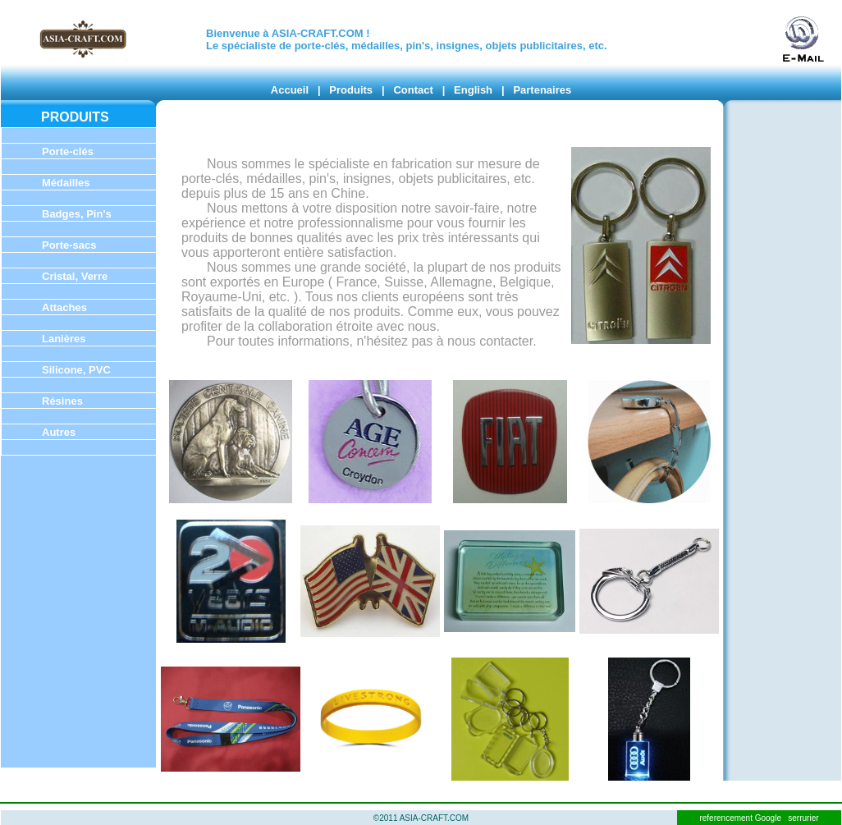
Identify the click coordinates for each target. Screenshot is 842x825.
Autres (59, 432)
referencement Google (741, 818)
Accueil (290, 90)
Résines (62, 401)
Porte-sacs (69, 245)
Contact (412, 90)
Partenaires (542, 90)
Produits (351, 90)
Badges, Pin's (77, 214)
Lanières (63, 338)
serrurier (803, 818)
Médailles (66, 182)
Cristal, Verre (75, 276)
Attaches (64, 307)
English (473, 90)
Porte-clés (68, 151)
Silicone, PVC (76, 370)
